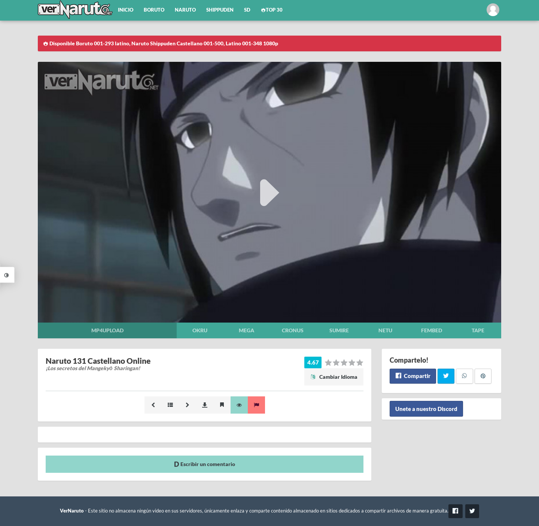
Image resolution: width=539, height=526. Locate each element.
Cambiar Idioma (333, 377)
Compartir (412, 375)
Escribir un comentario (204, 464)
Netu (385, 330)
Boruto (154, 10)
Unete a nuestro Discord (426, 408)
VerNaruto (72, 511)
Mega (246, 330)
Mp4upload (107, 330)
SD (247, 10)
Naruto (185, 10)
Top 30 (272, 10)
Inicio (125, 10)
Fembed (431, 330)
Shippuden (220, 10)
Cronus (293, 330)
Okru (199, 330)
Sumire (339, 330)
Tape (478, 330)
